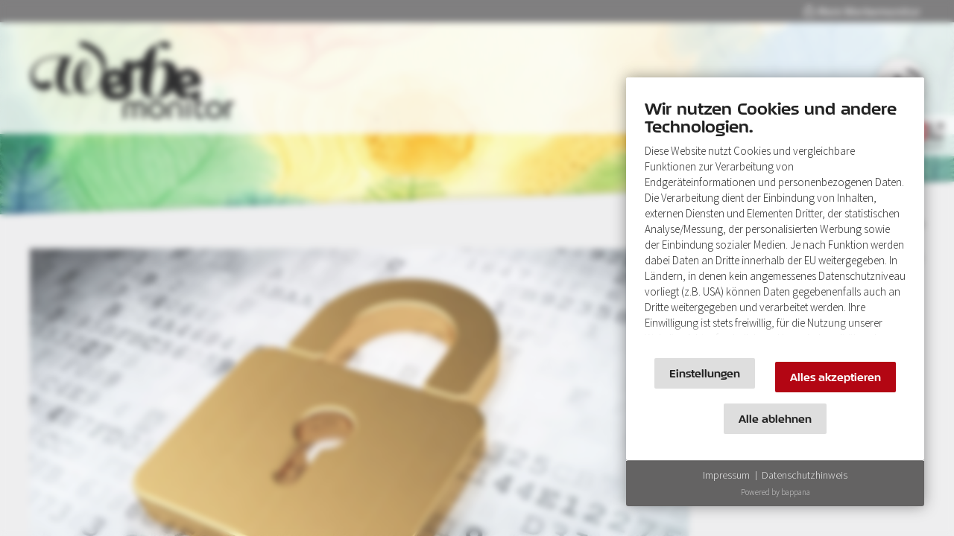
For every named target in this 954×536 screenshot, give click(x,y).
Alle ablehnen (775, 419)
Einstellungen (704, 373)
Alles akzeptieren (835, 377)
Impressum (726, 475)
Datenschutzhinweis (804, 475)
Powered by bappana (775, 492)
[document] (775, 221)
